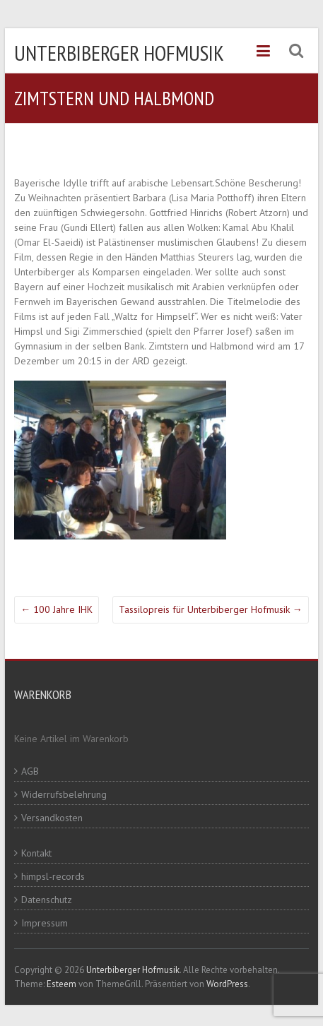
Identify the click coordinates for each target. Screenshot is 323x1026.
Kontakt (36, 853)
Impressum (44, 923)
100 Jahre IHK (56, 609)
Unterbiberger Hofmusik (119, 52)
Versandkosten (52, 817)
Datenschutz (46, 899)
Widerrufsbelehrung (64, 794)
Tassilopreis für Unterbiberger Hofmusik (211, 609)
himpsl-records (53, 876)
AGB (30, 771)
